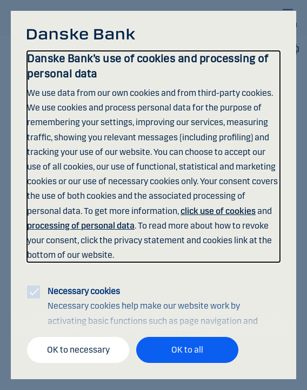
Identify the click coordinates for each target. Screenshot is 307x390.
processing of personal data (81, 225)
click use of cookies (218, 211)
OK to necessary (78, 349)
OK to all (187, 349)
